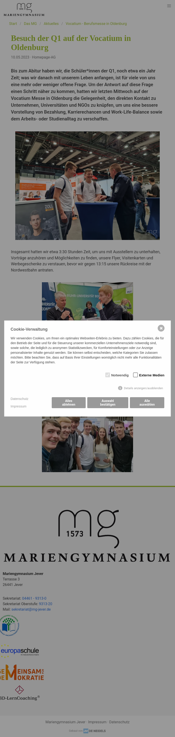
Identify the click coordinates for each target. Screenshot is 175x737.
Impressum (18, 406)
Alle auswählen (147, 402)
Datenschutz (19, 399)
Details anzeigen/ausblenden (143, 388)
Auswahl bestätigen (108, 402)
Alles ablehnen (68, 402)
